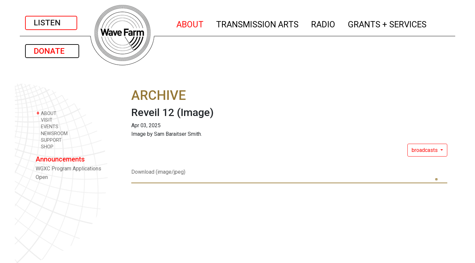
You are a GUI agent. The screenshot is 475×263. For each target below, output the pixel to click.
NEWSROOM (52, 133)
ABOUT (190, 23)
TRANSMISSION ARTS (257, 23)
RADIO (323, 23)
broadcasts (425, 150)
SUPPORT (49, 140)
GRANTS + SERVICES (387, 23)
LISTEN (51, 22)
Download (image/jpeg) (158, 172)
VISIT (44, 120)
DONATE (52, 51)
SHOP (44, 146)
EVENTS (47, 126)
